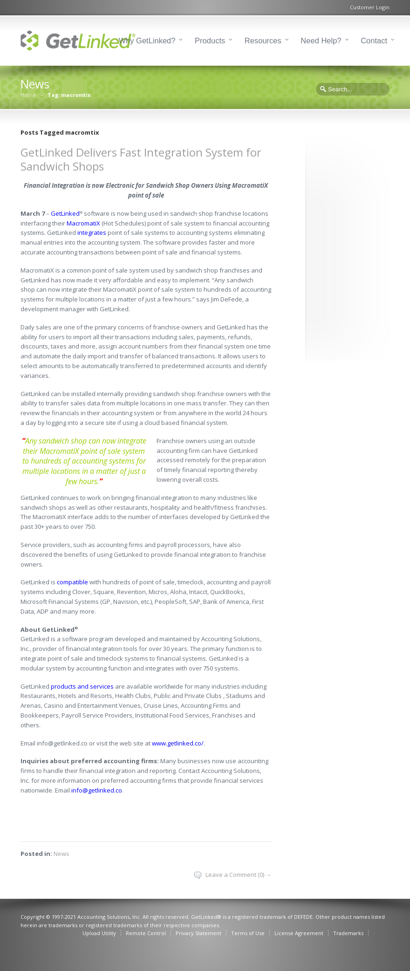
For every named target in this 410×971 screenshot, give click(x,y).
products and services (82, 686)
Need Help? (321, 40)
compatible (72, 582)
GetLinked (65, 213)
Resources (263, 40)
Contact (374, 40)
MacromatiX (83, 223)
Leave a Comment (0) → (238, 874)
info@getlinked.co (96, 790)
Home (28, 94)
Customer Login (370, 7)
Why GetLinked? (147, 40)
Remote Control (146, 933)
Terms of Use (248, 933)
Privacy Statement (198, 933)
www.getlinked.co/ (178, 743)
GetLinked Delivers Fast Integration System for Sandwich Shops (140, 159)
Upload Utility (99, 933)
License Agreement (298, 933)
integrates (91, 232)
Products (210, 40)
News (61, 853)
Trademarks (348, 933)
